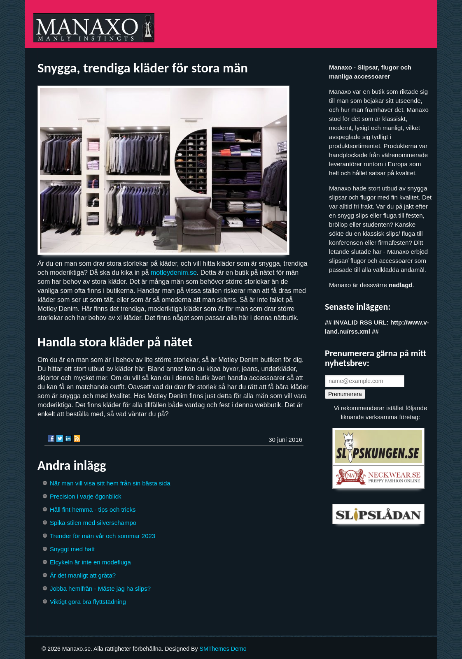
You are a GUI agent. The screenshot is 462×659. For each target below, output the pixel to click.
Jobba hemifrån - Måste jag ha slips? (100, 588)
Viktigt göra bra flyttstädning (88, 601)
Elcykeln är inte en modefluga (90, 562)
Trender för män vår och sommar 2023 (102, 535)
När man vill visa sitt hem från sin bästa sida (110, 483)
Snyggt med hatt (72, 548)
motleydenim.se (174, 272)
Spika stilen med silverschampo (93, 522)
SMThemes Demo (222, 648)
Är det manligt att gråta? (83, 575)
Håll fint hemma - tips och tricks (92, 509)
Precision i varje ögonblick (85, 496)
